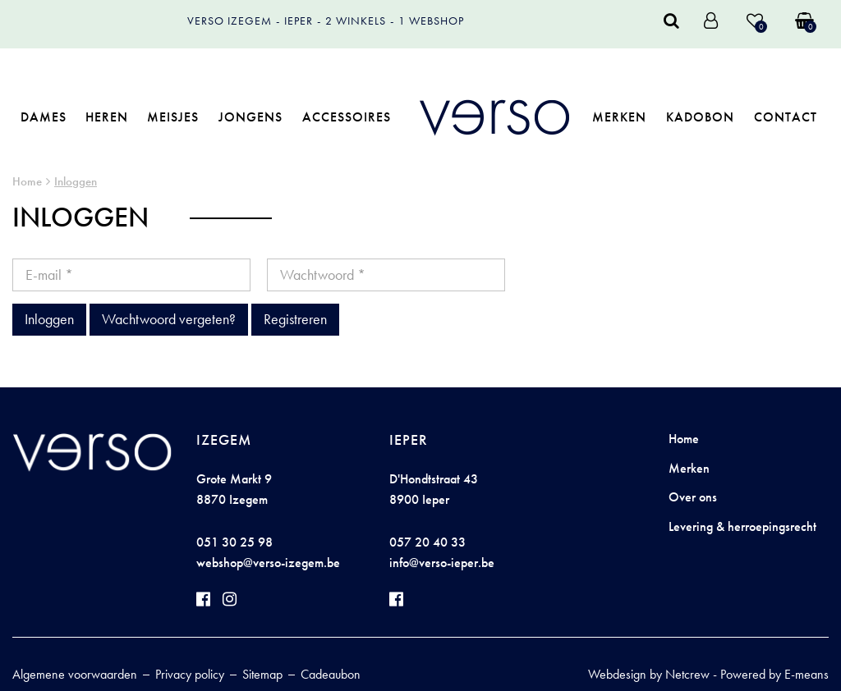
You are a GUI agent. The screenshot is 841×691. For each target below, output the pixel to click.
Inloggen (75, 181)
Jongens (250, 117)
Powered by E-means (774, 674)
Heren (106, 117)
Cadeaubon (331, 674)
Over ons (693, 497)
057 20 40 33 (427, 542)
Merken (619, 117)
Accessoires (346, 117)
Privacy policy (189, 674)
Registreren (295, 318)
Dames (44, 117)
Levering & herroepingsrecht (742, 526)
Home (27, 181)
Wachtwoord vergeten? (169, 318)
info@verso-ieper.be (441, 562)
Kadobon (700, 117)
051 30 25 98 (234, 542)
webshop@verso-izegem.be (268, 562)
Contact (785, 117)
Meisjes (173, 117)
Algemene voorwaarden (74, 674)
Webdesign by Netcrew (649, 674)
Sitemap (262, 674)
